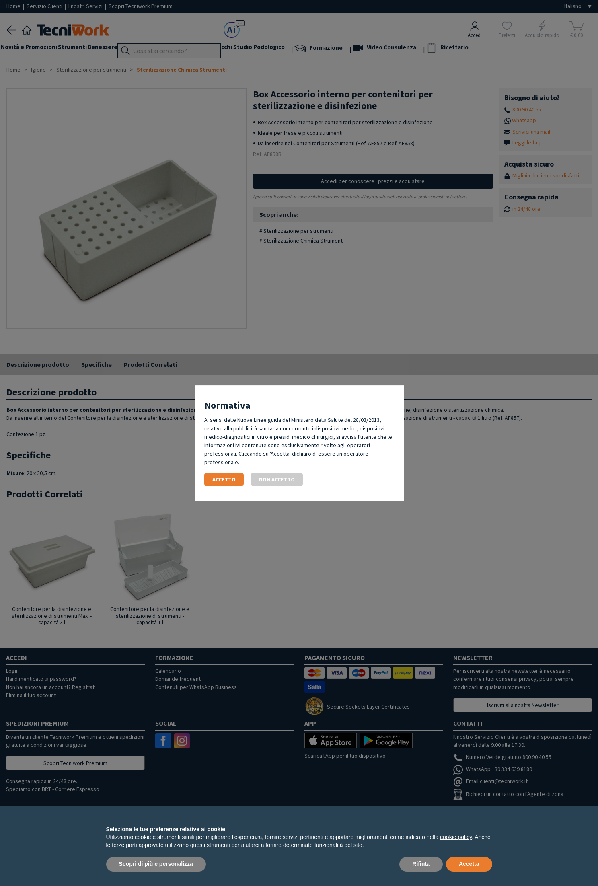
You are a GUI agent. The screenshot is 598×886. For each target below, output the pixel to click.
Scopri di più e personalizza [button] (156, 864)
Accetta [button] (469, 864)
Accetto (224, 479)
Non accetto (277, 479)
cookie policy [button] (456, 837)
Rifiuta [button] (421, 864)
